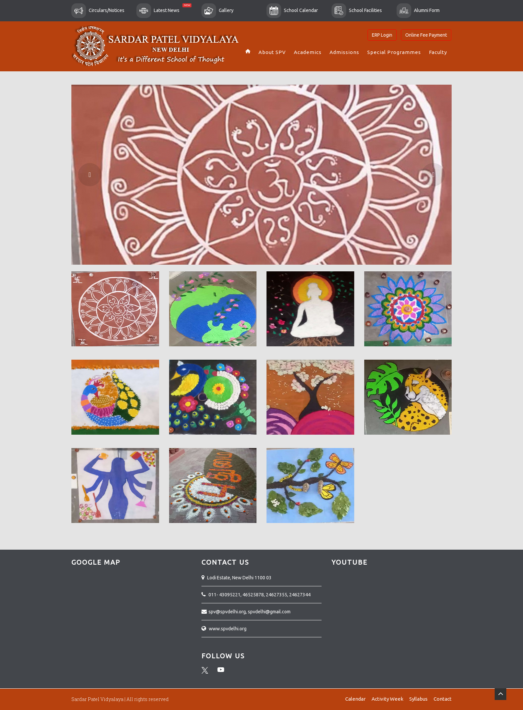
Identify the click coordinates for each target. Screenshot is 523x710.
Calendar (355, 699)
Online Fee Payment (426, 35)
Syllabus (418, 699)
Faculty (438, 52)
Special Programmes (394, 52)
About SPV (272, 52)
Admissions (344, 52)
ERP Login (382, 35)
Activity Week (387, 699)
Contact (443, 699)
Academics (308, 52)
